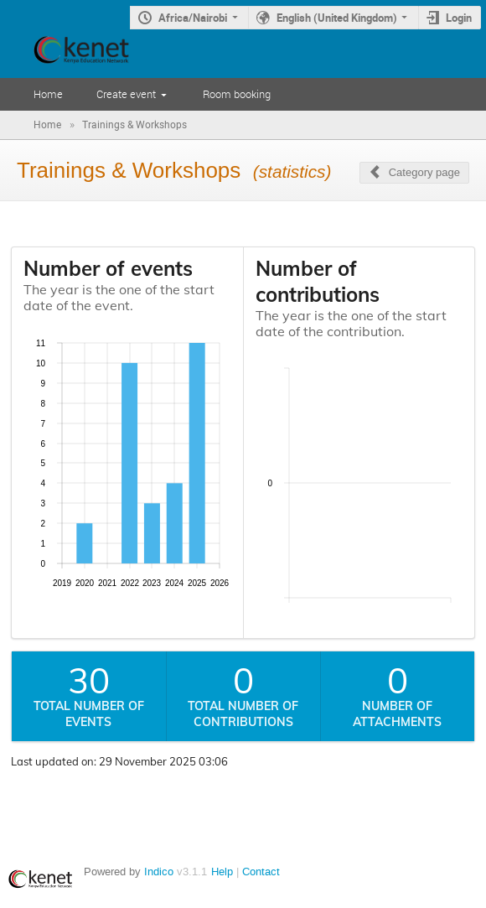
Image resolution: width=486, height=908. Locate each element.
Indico (158, 871)
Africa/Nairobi (192, 17)
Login (459, 17)
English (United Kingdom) (337, 17)
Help (222, 871)
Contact (261, 871)
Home (48, 93)
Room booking (237, 93)
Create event (126, 93)
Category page (424, 172)
